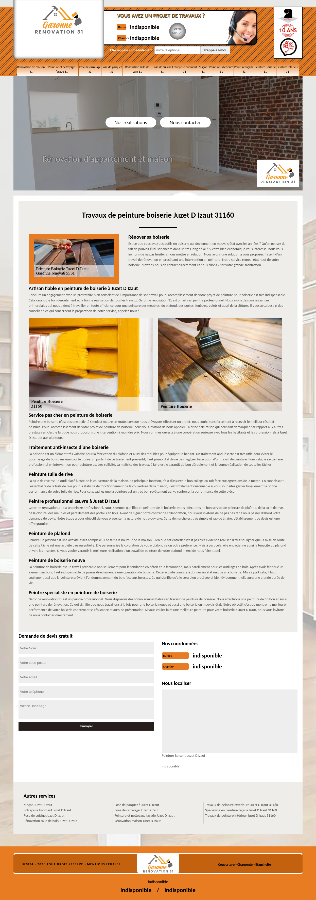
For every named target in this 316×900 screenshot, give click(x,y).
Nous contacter (185, 122)
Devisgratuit (174, 31)
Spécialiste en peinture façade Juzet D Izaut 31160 (241, 809)
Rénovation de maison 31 (31, 69)
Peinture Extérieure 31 (221, 69)
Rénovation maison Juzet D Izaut (137, 819)
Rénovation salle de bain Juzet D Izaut (51, 819)
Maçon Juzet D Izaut (38, 803)
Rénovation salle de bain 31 (137, 69)
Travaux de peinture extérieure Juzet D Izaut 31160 (241, 803)
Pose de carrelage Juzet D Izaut (136, 809)
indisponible (138, 26)
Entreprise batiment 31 (184, 69)
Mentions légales (104, 862)
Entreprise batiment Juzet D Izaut (47, 809)
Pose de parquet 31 (112, 69)
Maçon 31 (203, 69)
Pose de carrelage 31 (90, 69)
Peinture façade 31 (244, 69)
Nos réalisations (130, 122)
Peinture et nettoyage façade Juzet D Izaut (144, 814)
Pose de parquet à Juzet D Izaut (136, 803)
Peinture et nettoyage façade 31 (61, 69)
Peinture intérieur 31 (288, 69)
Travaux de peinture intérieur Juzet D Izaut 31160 (240, 814)
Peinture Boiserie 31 (265, 69)
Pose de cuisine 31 (162, 69)
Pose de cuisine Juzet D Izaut (44, 814)
